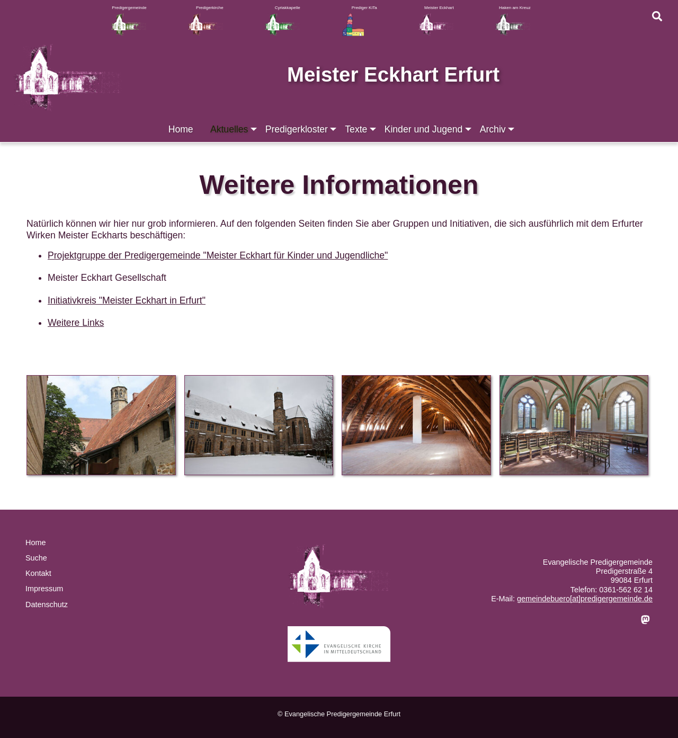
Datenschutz (46, 604)
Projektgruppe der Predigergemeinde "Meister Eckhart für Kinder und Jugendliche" (218, 255)
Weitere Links (76, 322)
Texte (361, 129)
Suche (36, 558)
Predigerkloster (301, 129)
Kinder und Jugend (429, 129)
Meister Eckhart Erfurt (393, 74)
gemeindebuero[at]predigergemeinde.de (585, 598)
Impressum (44, 588)
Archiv (498, 129)
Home (180, 129)
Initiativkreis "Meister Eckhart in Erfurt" (127, 300)
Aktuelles (234, 129)
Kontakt (38, 573)
